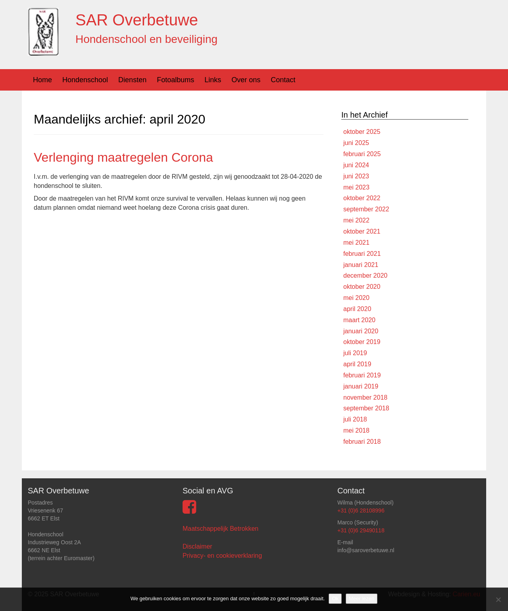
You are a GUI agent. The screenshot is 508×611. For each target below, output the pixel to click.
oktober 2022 (361, 198)
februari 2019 (362, 375)
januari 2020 (360, 331)
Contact (283, 80)
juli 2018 (355, 419)
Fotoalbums (175, 80)
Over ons (245, 80)
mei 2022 (356, 220)
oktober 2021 (361, 231)
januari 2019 (360, 386)
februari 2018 (362, 441)
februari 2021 (362, 253)
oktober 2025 (361, 131)
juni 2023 (356, 176)
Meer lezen (361, 598)
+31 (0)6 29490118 (361, 530)
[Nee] (498, 599)
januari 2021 (360, 264)
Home (42, 80)
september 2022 (366, 209)
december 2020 (365, 275)
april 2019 (357, 364)
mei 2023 (356, 187)
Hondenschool (85, 80)
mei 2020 (356, 297)
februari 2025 (362, 154)
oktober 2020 (361, 286)
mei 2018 (356, 430)
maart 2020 (359, 320)
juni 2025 (356, 142)
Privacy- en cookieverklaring (222, 555)
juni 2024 (356, 165)
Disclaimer (197, 546)
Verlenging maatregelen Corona (123, 157)
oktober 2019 (361, 341)
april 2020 (357, 309)
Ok (335, 598)
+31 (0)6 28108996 (361, 510)
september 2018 (366, 408)
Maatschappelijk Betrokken (220, 528)
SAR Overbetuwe (136, 20)
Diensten (132, 80)
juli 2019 (355, 353)
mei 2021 (356, 242)
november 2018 (365, 397)
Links (212, 80)
